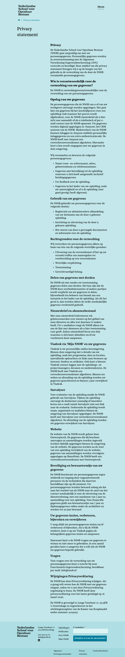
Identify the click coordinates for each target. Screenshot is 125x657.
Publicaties (63, 632)
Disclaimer (103, 651)
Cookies (96, 651)
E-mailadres (78, 627)
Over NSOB (63, 635)
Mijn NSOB (63, 639)
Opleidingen (63, 628)
